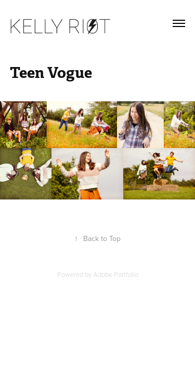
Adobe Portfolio (115, 274)
